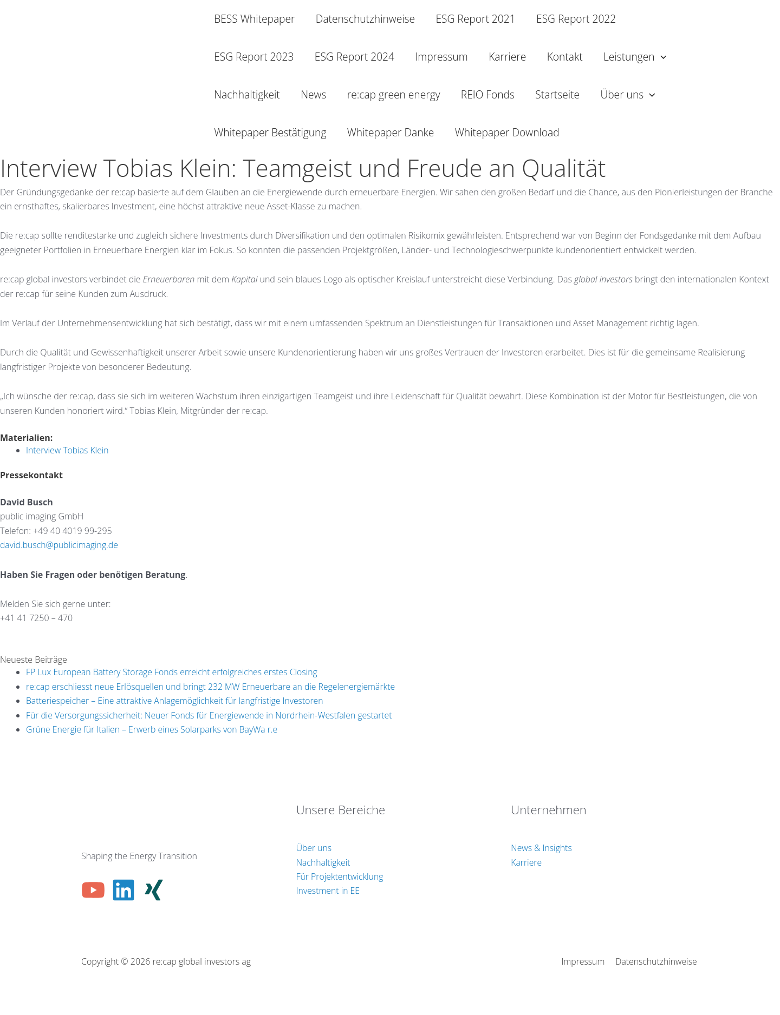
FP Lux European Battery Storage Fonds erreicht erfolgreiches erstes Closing (174, 672)
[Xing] (154, 890)
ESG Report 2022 (576, 18)
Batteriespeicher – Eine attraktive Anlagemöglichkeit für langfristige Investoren (177, 701)
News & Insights (542, 848)
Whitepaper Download (507, 132)
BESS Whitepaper (254, 18)
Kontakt (565, 56)
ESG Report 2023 (254, 56)
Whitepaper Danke (390, 132)
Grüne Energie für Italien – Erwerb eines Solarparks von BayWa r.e (154, 729)
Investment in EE (328, 891)
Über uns (627, 95)
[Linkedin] (123, 890)
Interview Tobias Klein (68, 450)
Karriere (507, 56)
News (313, 94)
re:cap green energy (393, 94)
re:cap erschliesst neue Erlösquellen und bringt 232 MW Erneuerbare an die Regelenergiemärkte (213, 687)
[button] (661, 57)
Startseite (557, 94)
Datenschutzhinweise (365, 18)
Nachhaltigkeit (247, 94)
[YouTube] (93, 890)
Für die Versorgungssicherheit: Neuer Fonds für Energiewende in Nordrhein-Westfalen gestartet (212, 715)
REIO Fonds (488, 94)
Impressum (441, 56)
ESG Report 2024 (354, 56)
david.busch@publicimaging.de (60, 545)
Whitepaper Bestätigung (270, 132)
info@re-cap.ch (29, 632)
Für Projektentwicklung (340, 876)
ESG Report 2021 (475, 18)
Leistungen (634, 57)
